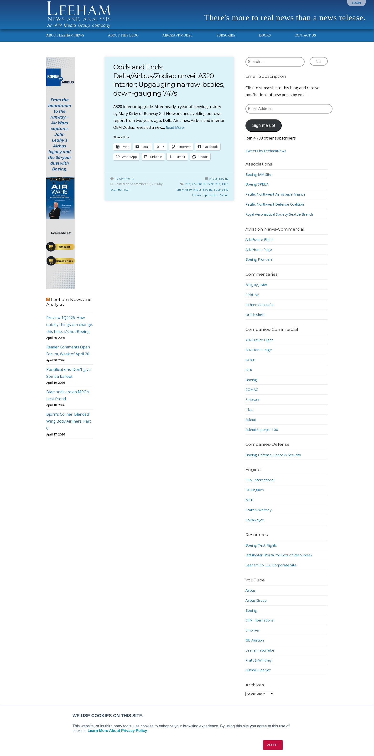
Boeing (223, 183)
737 (186, 188)
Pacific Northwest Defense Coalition (277, 208)
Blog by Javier (257, 288)
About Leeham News (65, 39)
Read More (175, 131)
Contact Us (305, 39)
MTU (250, 504)
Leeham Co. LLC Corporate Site (273, 569)
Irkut (249, 413)
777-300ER (198, 188)
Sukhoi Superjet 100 (263, 433)
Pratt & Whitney (259, 514)
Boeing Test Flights (262, 549)
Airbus (212, 183)
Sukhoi (251, 423)
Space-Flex (209, 199)
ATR (249, 374)
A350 (185, 194)
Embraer (253, 403)
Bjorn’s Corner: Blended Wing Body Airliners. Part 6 (68, 425)
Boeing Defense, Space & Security (275, 458)
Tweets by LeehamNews (267, 155)
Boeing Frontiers (260, 263)
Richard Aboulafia (261, 308)
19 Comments (125, 183)
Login (356, 3)
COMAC (252, 393)
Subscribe (225, 39)
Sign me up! (263, 129)
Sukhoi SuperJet (259, 674)
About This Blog (123, 39)
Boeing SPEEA (257, 188)
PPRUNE (253, 298)
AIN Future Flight (260, 243)
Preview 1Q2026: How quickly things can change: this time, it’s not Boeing (69, 328)
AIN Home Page (259, 253)
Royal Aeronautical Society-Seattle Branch (282, 218)
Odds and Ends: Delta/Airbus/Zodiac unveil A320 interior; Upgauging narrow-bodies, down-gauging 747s (167, 84)
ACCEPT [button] (273, 745)
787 (217, 188)
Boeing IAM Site (259, 178)
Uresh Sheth (256, 318)
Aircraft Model (177, 39)
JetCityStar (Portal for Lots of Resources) (281, 559)
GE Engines (255, 494)
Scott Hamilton (120, 194)
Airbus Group (257, 604)
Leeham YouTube (261, 654)
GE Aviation (255, 644)
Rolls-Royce (255, 524)
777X (210, 188)
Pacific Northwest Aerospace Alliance (278, 198)
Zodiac (223, 199)
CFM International (261, 484)
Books (265, 39)
